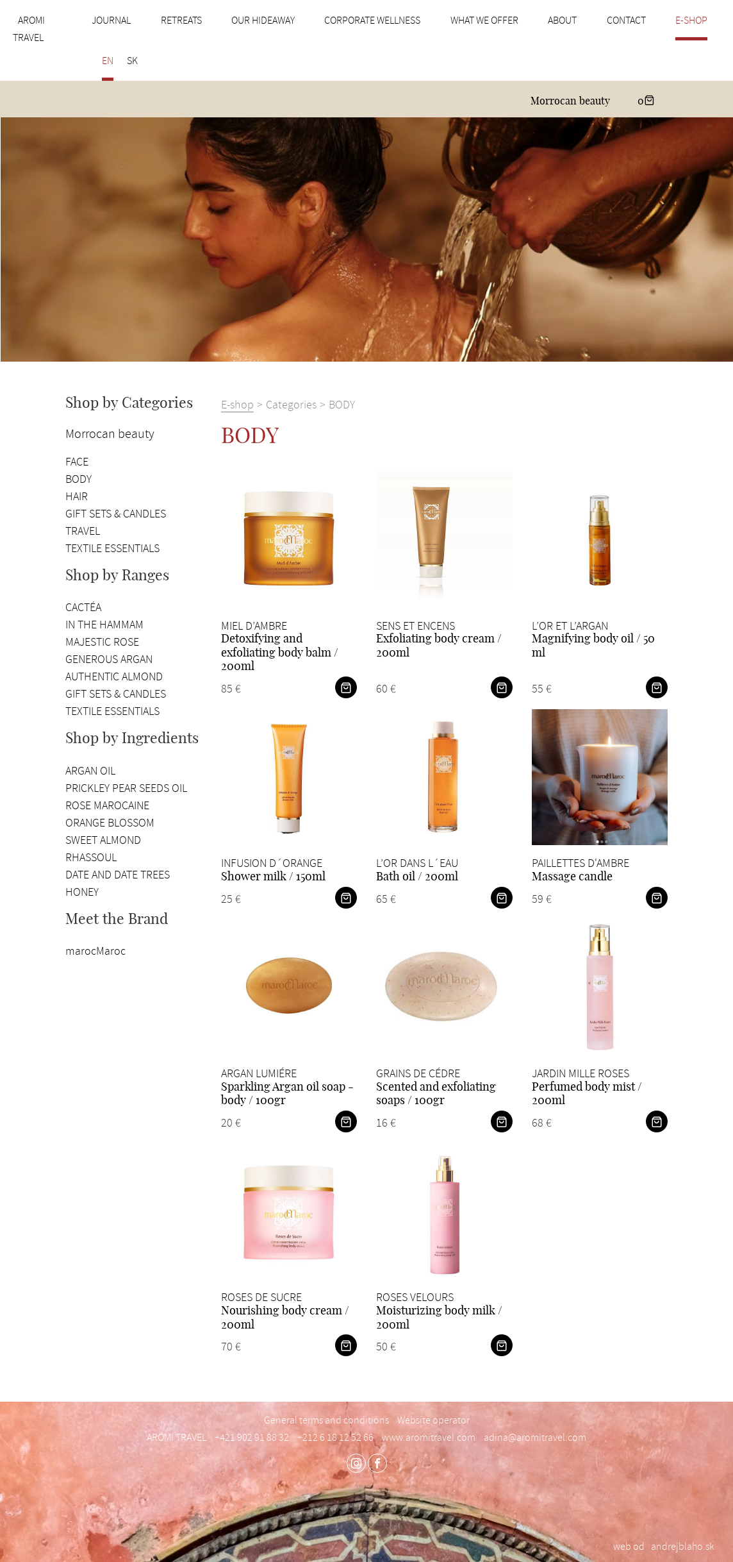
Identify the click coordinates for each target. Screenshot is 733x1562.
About (562, 20)
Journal (111, 20)
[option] (366, 239)
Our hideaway (263, 20)
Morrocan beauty (570, 101)
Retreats (181, 20)
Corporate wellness (372, 20)
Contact (626, 20)
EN (107, 61)
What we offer (484, 20)
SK (132, 61)
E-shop (691, 20)
